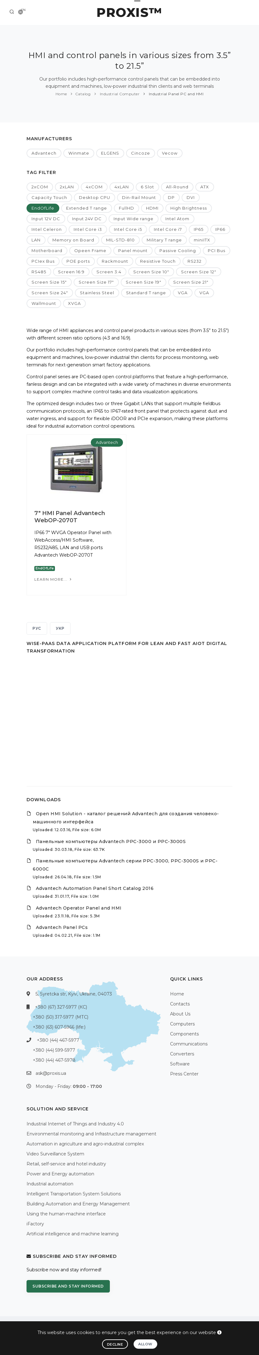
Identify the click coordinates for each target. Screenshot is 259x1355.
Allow (145, 1344)
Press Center (184, 1074)
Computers (182, 1024)
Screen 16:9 (71, 271)
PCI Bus (216, 250)
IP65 (198, 229)
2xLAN (67, 186)
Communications (189, 1044)
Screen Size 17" (96, 282)
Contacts (180, 1004)
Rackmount (115, 261)
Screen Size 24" (50, 292)
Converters (182, 1054)
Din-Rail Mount (139, 197)
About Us (180, 1014)
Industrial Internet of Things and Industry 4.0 (75, 1124)
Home (61, 94)
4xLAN (122, 186)
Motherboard (47, 250)
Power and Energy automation (60, 1174)
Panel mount (133, 250)
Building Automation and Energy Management (78, 1204)
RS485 (39, 271)
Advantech (44, 153)
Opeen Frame (90, 250)
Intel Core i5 (128, 229)
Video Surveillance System (55, 1154)
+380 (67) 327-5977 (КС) (61, 1007)
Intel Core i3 (88, 229)
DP (171, 197)
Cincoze (140, 153)
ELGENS (110, 153)
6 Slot (147, 186)
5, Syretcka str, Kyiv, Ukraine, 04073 (74, 994)
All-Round (177, 186)
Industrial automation (50, 1184)
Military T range (164, 239)
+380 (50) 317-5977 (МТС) (60, 1017)
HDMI (152, 208)
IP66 (220, 229)
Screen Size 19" (143, 282)
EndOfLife (43, 208)
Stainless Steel (97, 292)
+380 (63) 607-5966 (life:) (59, 1027)
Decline (115, 1344)
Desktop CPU (94, 197)
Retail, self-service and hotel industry (66, 1164)
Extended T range (86, 208)
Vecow (170, 153)
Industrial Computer (119, 94)
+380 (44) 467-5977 (58, 1040)
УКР (60, 628)
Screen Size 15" (49, 282)
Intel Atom (177, 218)
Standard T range (146, 292)
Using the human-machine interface (66, 1214)
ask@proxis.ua (51, 1073)
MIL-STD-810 (120, 239)
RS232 (195, 261)
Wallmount (44, 303)
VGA (183, 292)
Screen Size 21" (190, 282)
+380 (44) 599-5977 (54, 1050)
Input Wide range (134, 218)
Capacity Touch (49, 197)
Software (180, 1064)
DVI (191, 197)
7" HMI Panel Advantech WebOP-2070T (69, 517)
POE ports (78, 261)
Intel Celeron (47, 229)
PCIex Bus (43, 261)
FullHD (126, 208)
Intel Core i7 (168, 229)
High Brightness (188, 208)
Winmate (78, 153)
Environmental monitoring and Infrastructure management (91, 1134)
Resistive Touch (158, 261)
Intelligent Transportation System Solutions (74, 1194)
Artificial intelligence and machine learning (73, 1234)
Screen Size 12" (198, 271)
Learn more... (53, 579)
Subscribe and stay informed (68, 1286)
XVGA (74, 303)
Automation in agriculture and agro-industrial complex (85, 1144)
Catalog (83, 94)
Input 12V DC (46, 218)
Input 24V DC (87, 218)
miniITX (202, 239)
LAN (36, 239)
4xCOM (94, 186)
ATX (204, 186)
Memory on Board (73, 239)
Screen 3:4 (108, 271)
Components (184, 1034)
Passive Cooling (177, 250)
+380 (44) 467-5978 (54, 1060)
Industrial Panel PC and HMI (175, 94)
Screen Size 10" (151, 271)
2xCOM (40, 186)
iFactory (35, 1224)
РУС (36, 628)
